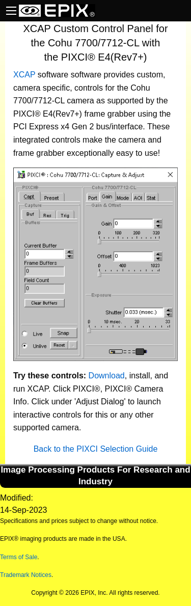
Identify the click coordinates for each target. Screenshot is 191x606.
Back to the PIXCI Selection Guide (96, 449)
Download (107, 375)
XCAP (24, 74)
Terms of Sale (18, 557)
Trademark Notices (25, 575)
